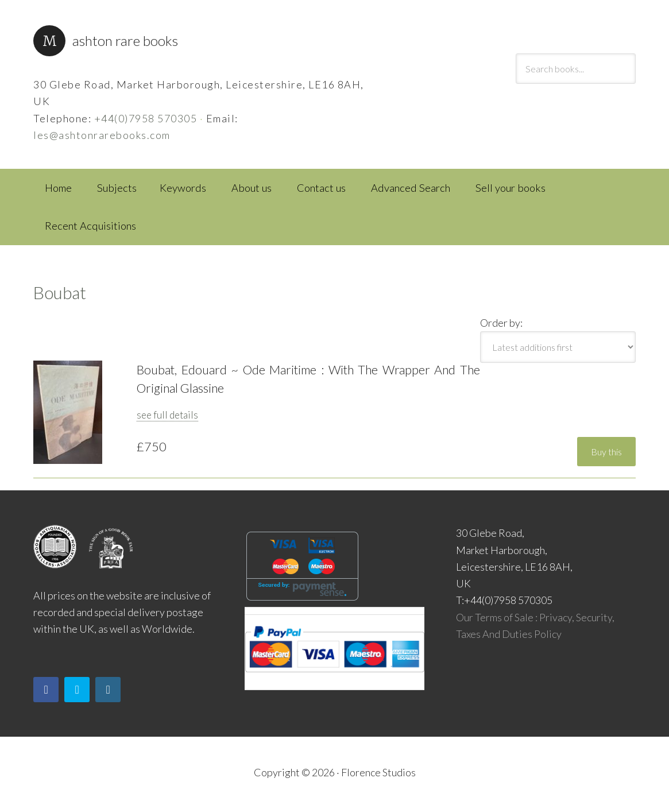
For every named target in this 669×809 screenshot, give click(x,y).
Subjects (117, 187)
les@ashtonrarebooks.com (102, 135)
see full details (167, 415)
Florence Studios (378, 772)
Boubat (59, 292)
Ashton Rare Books (125, 40)
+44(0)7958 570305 (146, 118)
